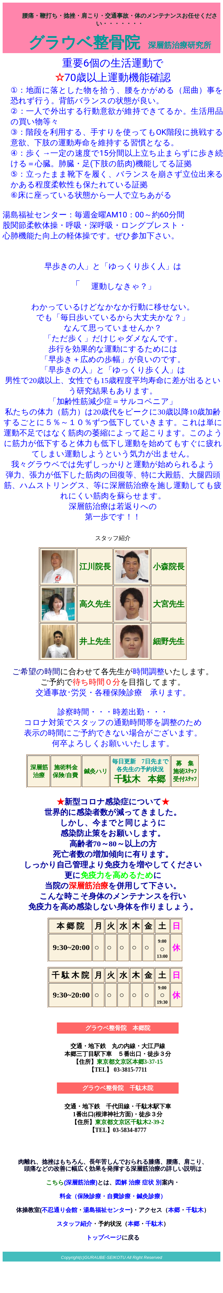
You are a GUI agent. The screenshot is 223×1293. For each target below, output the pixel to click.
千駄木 (154, 1224)
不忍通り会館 (59, 1210)
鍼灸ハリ (96, 771)
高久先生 (95, 603)
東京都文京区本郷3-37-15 (130, 1062)
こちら (55, 1182)
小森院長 (169, 566)
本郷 (133, 1224)
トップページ (104, 1237)
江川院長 (95, 566)
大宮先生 (169, 603)
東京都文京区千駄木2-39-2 (129, 1122)
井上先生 (95, 641)
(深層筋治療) (80, 1182)
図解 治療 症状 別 (138, 1182)
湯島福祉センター (107, 1210)
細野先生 (169, 641)
